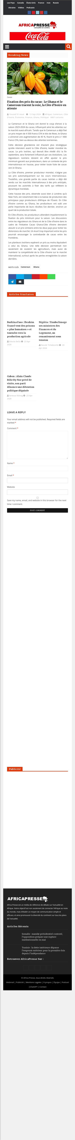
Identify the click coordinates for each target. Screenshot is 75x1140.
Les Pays (11, 3)
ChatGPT (33, 986)
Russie (56, 3)
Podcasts (30, 7)
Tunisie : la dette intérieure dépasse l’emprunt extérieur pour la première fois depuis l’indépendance (43, 950)
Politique (45, 117)
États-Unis (31, 3)
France (41, 3)
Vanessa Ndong (16, 395)
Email (10, 475)
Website (11, 487)
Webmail (10, 982)
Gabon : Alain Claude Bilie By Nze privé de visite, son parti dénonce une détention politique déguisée (20, 383)
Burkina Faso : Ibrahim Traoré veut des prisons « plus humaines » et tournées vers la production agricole (21, 329)
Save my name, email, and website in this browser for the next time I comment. (36, 502)
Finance (28, 117)
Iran (48, 3)
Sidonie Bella (15, 341)
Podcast (65, 982)
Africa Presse (29, 978)
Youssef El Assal (17, 114)
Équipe (57, 982)
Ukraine (12, 7)
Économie (19, 117)
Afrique (48, 114)
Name (10, 463)
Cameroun (57, 114)
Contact (42, 986)
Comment (12, 428)
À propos (47, 982)
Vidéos (21, 7)
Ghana (36, 117)
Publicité (20, 982)
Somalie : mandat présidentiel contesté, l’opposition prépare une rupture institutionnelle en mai (42, 937)
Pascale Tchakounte (49, 345)
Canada (20, 3)
